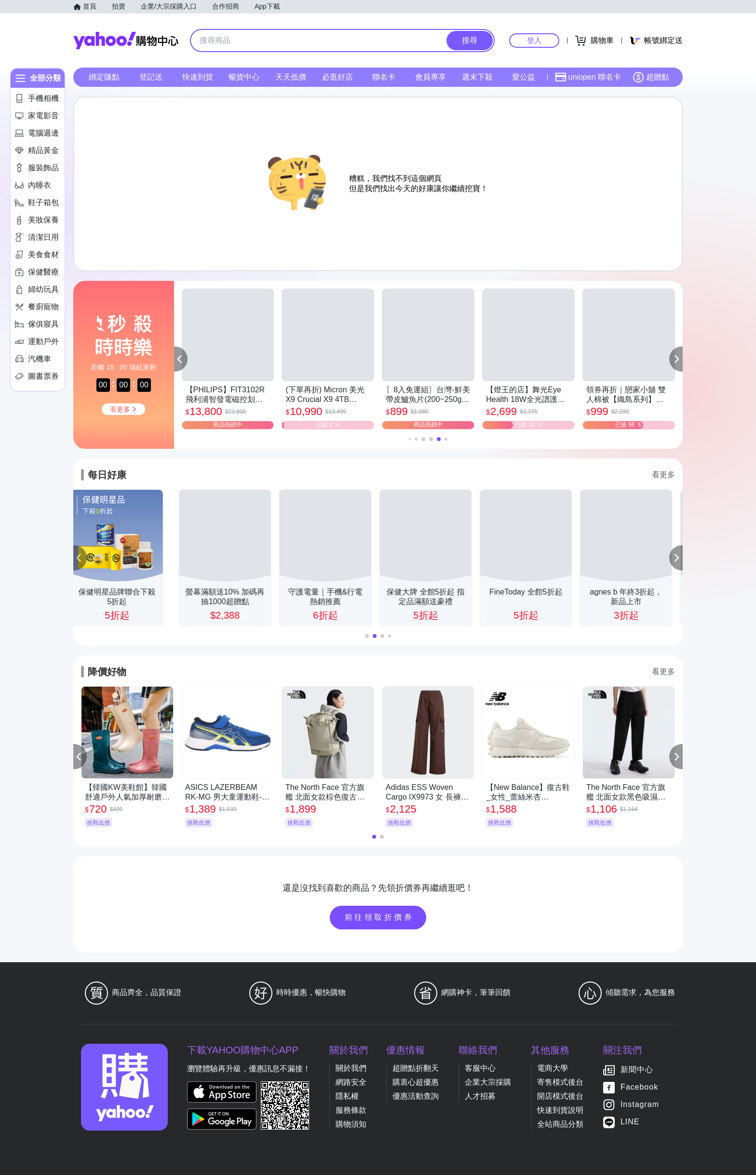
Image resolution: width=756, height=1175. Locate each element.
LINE (630, 1122)
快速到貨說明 (560, 1110)
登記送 (150, 77)
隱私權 (347, 1096)
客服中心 (480, 1068)
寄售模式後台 (560, 1082)
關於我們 (351, 1068)
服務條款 (351, 1110)
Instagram (640, 1104)
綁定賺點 (104, 77)
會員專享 (430, 77)
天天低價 (290, 77)
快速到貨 (197, 77)
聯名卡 (383, 77)
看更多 (663, 474)
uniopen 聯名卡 (588, 77)
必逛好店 (337, 77)
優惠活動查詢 (415, 1096)
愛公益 (523, 77)
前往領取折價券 (379, 917)
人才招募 (480, 1096)
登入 (534, 40)
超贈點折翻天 (415, 1068)
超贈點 (651, 77)
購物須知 (351, 1124)
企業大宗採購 (488, 1082)
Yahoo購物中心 (125, 40)
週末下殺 (477, 77)
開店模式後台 (560, 1096)
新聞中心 (637, 1069)
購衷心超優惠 (415, 1082)
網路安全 (351, 1082)
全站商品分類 (560, 1124)
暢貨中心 (244, 77)
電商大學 (552, 1068)
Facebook (639, 1087)
